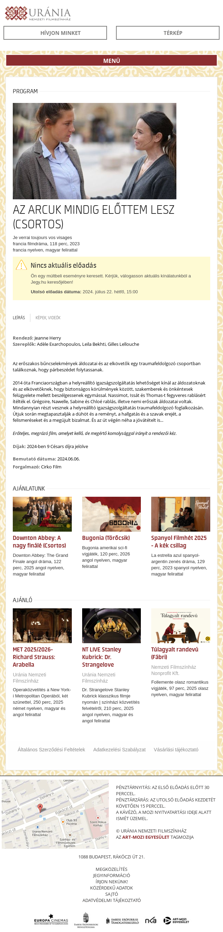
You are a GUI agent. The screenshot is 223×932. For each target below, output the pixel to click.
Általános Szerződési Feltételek (51, 749)
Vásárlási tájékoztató (176, 749)
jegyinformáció (111, 875)
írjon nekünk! (112, 881)
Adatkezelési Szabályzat (119, 749)
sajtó (111, 894)
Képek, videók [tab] (48, 317)
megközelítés (111, 869)
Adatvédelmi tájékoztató (112, 900)
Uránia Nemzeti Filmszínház (29, 678)
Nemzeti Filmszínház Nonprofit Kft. (173, 670)
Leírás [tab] (19, 317)
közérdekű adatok (111, 888)
